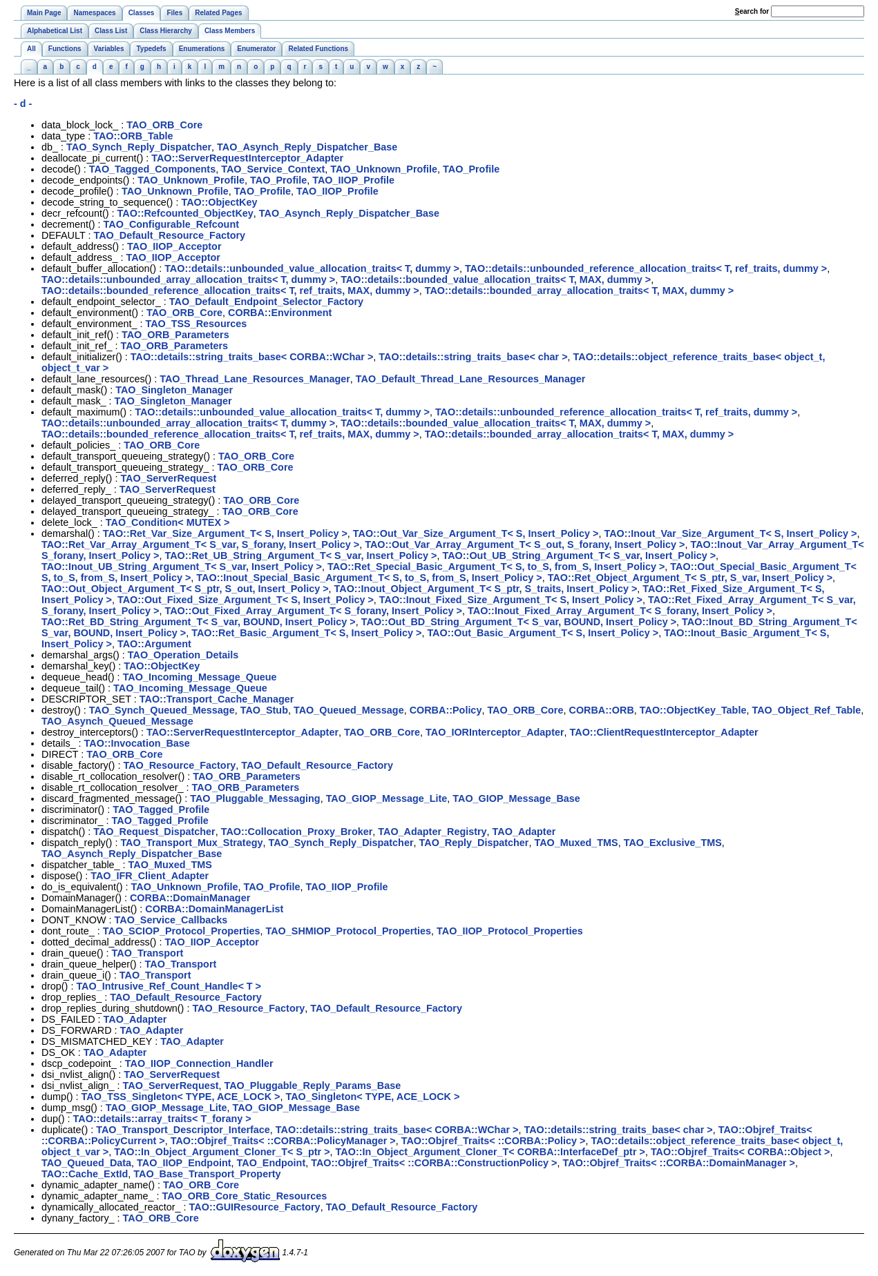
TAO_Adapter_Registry (432, 831)
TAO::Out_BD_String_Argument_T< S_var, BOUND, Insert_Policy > (518, 621)
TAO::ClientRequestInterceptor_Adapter (664, 732)
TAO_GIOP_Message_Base (516, 798)
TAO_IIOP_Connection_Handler (199, 1063)
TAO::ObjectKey (219, 202)
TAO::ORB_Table (133, 135)
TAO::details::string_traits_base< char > (473, 356)
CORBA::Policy (446, 710)
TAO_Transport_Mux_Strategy (191, 842)
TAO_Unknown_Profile (383, 169)
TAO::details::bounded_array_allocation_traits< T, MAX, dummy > (579, 290)
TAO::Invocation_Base (137, 743)
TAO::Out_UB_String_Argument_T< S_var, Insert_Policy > (579, 555)
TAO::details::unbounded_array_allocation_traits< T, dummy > (188, 279)
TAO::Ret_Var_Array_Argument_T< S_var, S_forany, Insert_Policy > (200, 544)
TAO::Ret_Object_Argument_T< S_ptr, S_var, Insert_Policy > (690, 577)
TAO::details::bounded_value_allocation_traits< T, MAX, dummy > (496, 279)
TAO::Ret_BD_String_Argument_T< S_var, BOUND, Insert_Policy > (198, 621)
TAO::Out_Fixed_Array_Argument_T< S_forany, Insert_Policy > (314, 610)
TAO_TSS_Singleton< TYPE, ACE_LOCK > (181, 1096)
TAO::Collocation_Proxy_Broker (297, 831)
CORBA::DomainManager (190, 897)
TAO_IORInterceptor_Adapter (495, 732)
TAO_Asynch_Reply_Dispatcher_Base (307, 147)
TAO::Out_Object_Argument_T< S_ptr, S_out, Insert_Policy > (185, 588)
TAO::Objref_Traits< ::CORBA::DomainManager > (679, 1162)
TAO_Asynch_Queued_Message (117, 721)
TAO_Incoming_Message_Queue (200, 677)
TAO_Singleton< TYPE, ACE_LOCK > (372, 1096)
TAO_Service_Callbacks (171, 919)
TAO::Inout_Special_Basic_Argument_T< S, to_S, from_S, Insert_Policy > (369, 577)
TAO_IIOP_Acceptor (174, 246)
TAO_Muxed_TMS (576, 842)
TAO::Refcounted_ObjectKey (185, 213)
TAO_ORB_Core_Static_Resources (244, 1195)
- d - (23, 103)
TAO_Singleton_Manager (174, 389)
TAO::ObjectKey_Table (693, 710)
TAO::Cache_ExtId (84, 1173)
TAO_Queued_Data (86, 1162)
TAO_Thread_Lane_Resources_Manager (255, 378)
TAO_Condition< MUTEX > (168, 522)
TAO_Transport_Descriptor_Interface (183, 1129)
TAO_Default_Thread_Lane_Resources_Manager (470, 378)
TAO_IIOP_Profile (353, 180)
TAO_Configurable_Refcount (171, 224)
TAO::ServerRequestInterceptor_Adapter (247, 158)
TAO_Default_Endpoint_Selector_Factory (266, 301)
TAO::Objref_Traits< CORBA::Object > (740, 1151)
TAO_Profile (471, 169)
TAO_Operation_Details (183, 654)
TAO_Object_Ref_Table (806, 710)
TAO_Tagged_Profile (161, 809)
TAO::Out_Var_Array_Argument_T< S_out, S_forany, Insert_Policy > (525, 544)
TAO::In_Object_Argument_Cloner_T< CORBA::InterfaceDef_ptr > (490, 1151)
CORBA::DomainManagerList (214, 908)
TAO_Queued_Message (349, 710)
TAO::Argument (154, 643)
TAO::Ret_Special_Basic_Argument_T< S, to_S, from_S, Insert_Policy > (496, 566)
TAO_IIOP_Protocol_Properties (510, 930)
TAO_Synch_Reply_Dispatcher (138, 147)
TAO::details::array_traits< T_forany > (162, 1118)
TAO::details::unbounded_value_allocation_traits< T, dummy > (311, 268)
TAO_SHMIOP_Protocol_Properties (348, 930)
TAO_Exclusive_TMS (673, 842)
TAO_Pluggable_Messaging (255, 798)
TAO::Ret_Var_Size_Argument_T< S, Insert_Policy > (225, 533)
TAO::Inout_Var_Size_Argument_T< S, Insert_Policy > (730, 533)
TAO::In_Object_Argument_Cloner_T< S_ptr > (222, 1151)
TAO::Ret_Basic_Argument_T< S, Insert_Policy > (306, 632)
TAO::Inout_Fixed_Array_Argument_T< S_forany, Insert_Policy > (620, 610)
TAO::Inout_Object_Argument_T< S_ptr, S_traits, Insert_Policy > (486, 588)
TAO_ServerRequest (168, 478)
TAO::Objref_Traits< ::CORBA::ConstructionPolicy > (434, 1162)
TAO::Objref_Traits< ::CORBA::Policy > (493, 1140)
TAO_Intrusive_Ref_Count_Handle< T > (168, 986)
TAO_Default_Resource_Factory (169, 235)
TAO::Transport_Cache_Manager (217, 699)
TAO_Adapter (524, 831)
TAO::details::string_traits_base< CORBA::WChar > (252, 356)
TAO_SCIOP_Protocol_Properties (181, 930)
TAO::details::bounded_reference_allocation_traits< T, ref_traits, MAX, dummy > (230, 290)
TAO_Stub (264, 710)
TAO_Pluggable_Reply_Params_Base (313, 1085)
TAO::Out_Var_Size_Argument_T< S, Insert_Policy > (476, 533)
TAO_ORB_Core (164, 124)
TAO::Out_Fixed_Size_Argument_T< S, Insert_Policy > (245, 599)
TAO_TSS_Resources (196, 323)
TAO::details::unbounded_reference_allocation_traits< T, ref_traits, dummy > (646, 268)
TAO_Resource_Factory (179, 765)
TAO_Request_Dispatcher (154, 831)
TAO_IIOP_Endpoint (184, 1162)
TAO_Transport (148, 953)
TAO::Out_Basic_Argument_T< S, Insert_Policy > (542, 632)
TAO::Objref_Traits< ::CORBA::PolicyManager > (283, 1140)
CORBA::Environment (280, 312)
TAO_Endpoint (271, 1162)
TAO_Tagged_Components (152, 169)
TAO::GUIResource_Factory (255, 1207)
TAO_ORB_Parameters (175, 334)
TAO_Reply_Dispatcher (474, 842)
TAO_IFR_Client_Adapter (149, 875)
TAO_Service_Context (273, 169)
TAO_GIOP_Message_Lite (387, 798)
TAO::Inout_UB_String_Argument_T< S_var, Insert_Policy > (181, 566)
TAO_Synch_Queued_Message (162, 710)
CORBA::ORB (601, 710)
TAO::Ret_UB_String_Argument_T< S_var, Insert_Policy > (301, 555)
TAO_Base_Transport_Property (206, 1173)
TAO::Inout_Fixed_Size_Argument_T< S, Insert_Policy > (510, 599)
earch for (752, 11)
